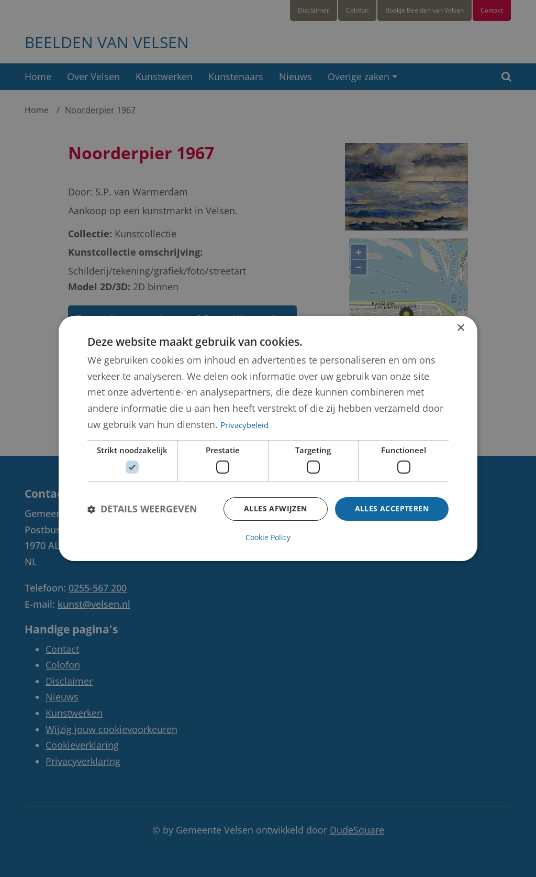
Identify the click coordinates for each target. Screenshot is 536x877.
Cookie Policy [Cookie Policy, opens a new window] (268, 537)
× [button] (460, 328)
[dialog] (268, 438)
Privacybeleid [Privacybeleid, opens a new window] (244, 425)
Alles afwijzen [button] (275, 508)
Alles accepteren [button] (392, 508)
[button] (142, 509)
